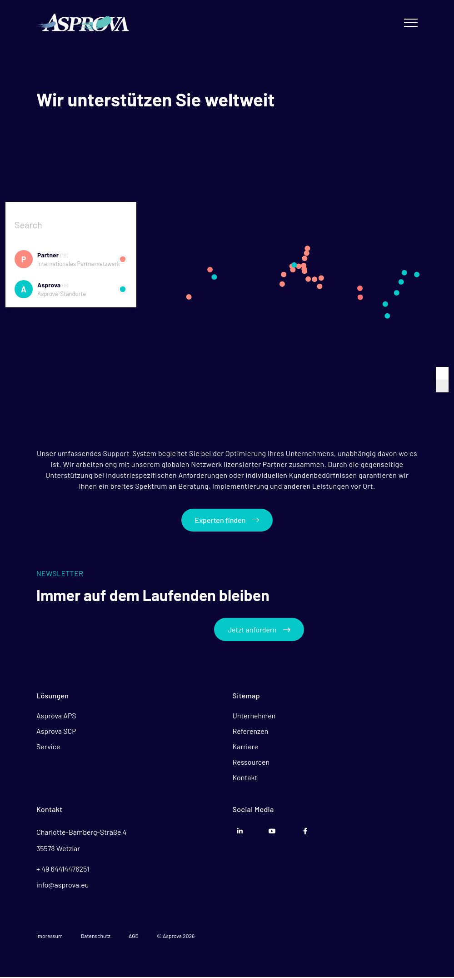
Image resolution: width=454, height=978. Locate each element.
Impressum (49, 936)
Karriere (245, 747)
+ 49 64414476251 (62, 869)
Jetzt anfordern (259, 630)
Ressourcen (251, 763)
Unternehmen (254, 716)
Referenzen (251, 732)
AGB (134, 936)
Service (48, 747)
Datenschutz (95, 936)
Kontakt (245, 778)
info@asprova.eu (62, 885)
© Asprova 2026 (176, 936)
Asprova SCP (56, 732)
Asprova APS (56, 716)
